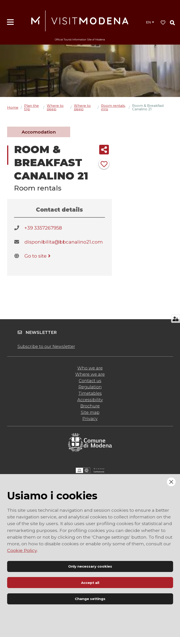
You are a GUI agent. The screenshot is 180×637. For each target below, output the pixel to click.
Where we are (90, 374)
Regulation (90, 387)
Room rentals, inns (113, 107)
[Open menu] (10, 22)
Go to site (38, 256)
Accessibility (90, 399)
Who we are (90, 368)
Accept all (90, 582)
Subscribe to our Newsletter (46, 346)
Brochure (90, 406)
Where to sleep (55, 107)
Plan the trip (31, 107)
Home (12, 107)
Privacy (90, 418)
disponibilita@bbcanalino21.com (63, 242)
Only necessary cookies (90, 566)
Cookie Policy (22, 550)
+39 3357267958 (43, 228)
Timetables (90, 393)
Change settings (90, 599)
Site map (90, 412)
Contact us (90, 380)
